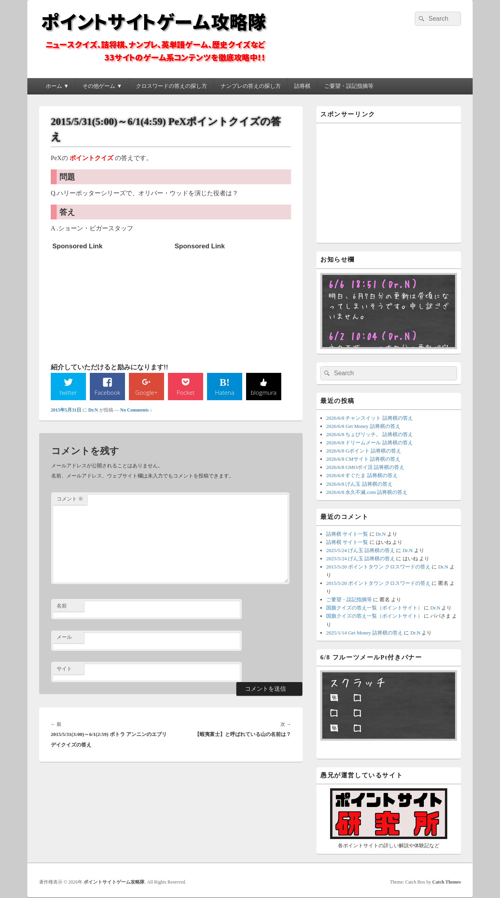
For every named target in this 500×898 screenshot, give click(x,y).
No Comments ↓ (136, 410)
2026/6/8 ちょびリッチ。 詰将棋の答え (369, 434)
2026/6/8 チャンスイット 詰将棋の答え (369, 418)
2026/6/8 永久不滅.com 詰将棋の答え (366, 492)
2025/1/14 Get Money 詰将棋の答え (364, 633)
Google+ (146, 392)
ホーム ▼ (57, 86)
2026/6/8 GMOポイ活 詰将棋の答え (365, 467)
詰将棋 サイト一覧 (347, 534)
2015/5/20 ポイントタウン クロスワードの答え (378, 567)
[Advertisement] (111, 302)
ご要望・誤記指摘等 (348, 86)
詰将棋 (302, 86)
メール (64, 637)
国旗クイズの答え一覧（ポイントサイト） (374, 608)
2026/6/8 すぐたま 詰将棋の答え (362, 475)
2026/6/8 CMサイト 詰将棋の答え (363, 459)
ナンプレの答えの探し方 (251, 86)
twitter (68, 392)
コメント (70, 499)
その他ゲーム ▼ (102, 86)
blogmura (263, 392)
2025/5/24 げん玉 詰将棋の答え (360, 550)
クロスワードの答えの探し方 (171, 86)
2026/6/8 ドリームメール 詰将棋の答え (369, 442)
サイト (64, 669)
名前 (62, 606)
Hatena (224, 392)
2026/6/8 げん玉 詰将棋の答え (359, 484)
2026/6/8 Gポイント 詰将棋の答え (363, 451)
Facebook (107, 392)
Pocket (185, 392)
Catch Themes (446, 882)
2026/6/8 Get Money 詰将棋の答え (363, 426)
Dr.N (93, 410)
